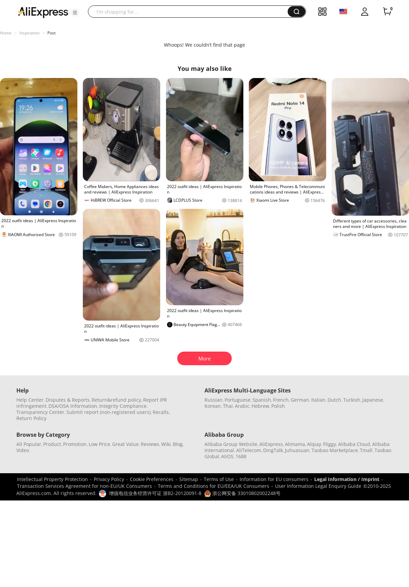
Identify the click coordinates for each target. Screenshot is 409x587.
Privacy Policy (109, 479)
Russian (213, 400)
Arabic (242, 406)
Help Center (30, 400)
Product (52, 444)
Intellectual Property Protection (52, 479)
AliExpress (271, 444)
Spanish (262, 400)
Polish (278, 406)
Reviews (150, 444)
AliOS (227, 456)
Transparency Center (40, 412)
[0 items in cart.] (387, 11)
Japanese (372, 400)
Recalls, (161, 412)
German (300, 400)
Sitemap (188, 479)
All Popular (28, 444)
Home (6, 33)
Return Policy (31, 418)
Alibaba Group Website (230, 444)
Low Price (99, 444)
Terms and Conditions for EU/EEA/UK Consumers (213, 486)
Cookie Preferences (151, 479)
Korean (212, 406)
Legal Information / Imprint (346, 479)
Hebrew (260, 406)
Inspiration (29, 33)
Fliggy (329, 444)
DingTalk (273, 450)
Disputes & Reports (68, 400)
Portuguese (238, 400)
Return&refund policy (116, 400)
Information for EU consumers (274, 479)
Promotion (75, 444)
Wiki (166, 444)
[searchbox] (190, 11)
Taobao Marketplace (335, 450)
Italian (318, 400)
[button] (75, 13)
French (281, 400)
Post (51, 33)
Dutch (334, 400)
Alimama (295, 444)
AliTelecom (248, 450)
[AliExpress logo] (43, 12)
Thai (228, 406)
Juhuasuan (297, 450)
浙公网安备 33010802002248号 (242, 493)
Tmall (366, 450)
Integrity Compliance (123, 406)
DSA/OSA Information (72, 406)
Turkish (351, 400)
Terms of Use (219, 479)
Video (22, 450)
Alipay (314, 444)
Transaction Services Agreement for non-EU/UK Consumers (84, 486)
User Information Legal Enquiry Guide (318, 486)
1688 (241, 456)
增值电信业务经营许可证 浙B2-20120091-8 (155, 493)
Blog (178, 444)
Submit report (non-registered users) (108, 412)
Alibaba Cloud (354, 444)
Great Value (125, 444)
